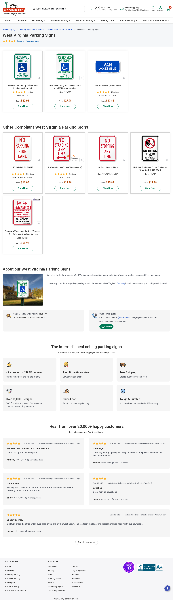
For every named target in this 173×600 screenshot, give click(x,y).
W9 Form (76, 584)
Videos (51, 580)
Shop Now (23, 106)
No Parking (37, 20)
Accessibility (77, 580)
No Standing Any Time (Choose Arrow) (65, 167)
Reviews (75, 572)
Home (7, 20)
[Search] (58, 9)
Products (76, 576)
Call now (106, 324)
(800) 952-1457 (124, 315)
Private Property (127, 20)
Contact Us (52, 564)
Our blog (121, 280)
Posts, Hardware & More (155, 20)
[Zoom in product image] (39, 78)
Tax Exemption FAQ (56, 588)
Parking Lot (106, 20)
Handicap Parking (59, 20)
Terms (75, 564)
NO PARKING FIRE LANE (22, 167)
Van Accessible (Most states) (108, 85)
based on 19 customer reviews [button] (28, 41)
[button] (153, 8)
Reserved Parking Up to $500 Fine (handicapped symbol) (22, 86)
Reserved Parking (84, 20)
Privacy (51, 568)
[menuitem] (7, 20)
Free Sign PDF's (54, 576)
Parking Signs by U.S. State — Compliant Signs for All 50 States (46, 29)
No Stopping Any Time (108, 167)
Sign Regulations (79, 568)
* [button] (44, 315)
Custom (20, 20)
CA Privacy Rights (55, 584)
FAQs (50, 572)
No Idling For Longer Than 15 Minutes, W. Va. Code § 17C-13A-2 (150, 168)
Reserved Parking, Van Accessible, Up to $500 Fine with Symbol (65, 86)
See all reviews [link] (87, 539)
